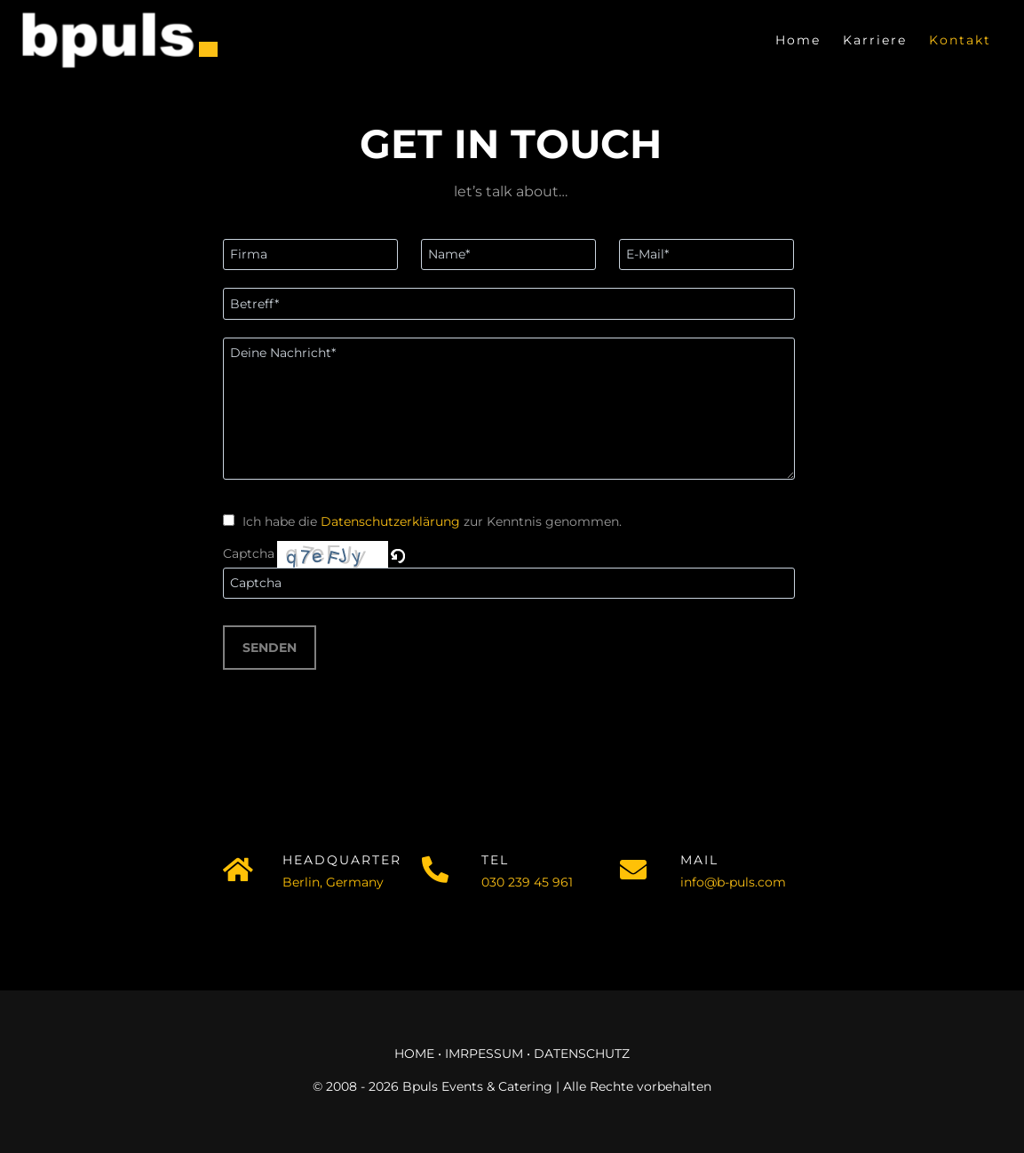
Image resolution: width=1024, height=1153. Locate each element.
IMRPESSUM (484, 1054)
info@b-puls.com (733, 882)
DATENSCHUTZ (582, 1054)
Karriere (875, 40)
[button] (399, 554)
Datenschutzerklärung (390, 521)
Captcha (248, 553)
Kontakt (960, 40)
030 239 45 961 (527, 882)
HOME (414, 1054)
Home (798, 40)
